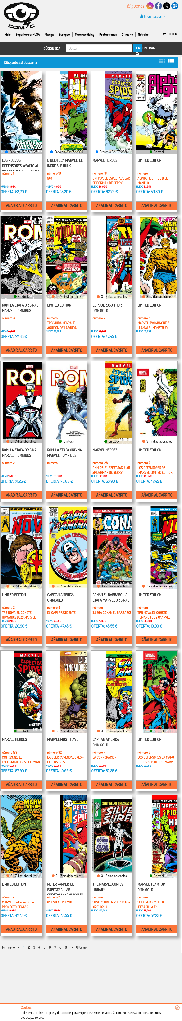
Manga (49, 34)
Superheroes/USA (28, 34)
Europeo (64, 34)
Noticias (143, 34)
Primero (8, 947)
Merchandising (84, 34)
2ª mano (127, 34)
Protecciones (108, 34)
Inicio (7, 34)
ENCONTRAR (138, 49)
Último (81, 947)
